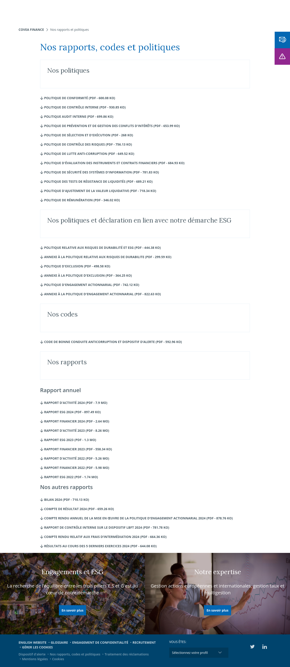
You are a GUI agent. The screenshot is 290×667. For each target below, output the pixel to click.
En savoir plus (72, 610)
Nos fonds (109, 11)
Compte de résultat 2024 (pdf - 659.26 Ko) (77, 509)
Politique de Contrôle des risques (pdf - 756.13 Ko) (86, 144)
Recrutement (144, 642)
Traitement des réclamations (127, 654)
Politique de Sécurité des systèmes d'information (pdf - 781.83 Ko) (99, 172)
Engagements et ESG (203, 11)
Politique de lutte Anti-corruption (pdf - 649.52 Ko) (87, 153)
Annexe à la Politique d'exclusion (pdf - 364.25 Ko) (86, 275)
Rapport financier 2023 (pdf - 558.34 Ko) (76, 449)
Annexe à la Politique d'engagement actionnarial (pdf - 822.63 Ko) (100, 294)
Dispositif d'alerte (32, 654)
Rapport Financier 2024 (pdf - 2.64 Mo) (74, 421)
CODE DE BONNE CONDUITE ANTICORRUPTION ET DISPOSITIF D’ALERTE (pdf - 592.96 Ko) (111, 342)
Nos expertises (81, 11)
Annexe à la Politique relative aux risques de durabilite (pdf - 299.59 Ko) (105, 257)
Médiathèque (240, 11)
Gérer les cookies (37, 647)
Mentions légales (35, 659)
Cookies (58, 659)
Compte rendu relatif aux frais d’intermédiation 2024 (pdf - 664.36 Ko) (103, 537)
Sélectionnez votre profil (190, 652)
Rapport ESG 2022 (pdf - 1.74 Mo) (69, 477)
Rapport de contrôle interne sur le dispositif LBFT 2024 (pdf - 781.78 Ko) (104, 527)
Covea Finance (31, 29)
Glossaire (59, 642)
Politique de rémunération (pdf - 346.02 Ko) (80, 200)
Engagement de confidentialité (100, 642)
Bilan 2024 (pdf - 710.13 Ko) (64, 499)
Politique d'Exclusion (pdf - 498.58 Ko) (75, 266)
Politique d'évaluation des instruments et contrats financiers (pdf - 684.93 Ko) (112, 163)
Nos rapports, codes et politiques (75, 654)
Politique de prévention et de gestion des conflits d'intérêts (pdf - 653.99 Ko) (110, 126)
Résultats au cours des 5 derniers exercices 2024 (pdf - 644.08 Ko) (98, 546)
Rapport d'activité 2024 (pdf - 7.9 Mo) (73, 403)
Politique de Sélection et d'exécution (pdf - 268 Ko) (86, 135)
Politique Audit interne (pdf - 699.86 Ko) (76, 116)
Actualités (170, 11)
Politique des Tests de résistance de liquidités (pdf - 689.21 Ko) (96, 181)
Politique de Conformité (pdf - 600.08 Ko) (77, 98)
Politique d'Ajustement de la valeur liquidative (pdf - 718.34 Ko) (98, 191)
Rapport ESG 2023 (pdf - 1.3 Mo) (68, 440)
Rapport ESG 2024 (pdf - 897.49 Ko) (70, 412)
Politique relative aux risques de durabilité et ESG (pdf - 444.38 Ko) (100, 247)
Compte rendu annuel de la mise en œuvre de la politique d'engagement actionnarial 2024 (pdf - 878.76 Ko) (136, 518)
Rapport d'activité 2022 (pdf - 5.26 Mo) (74, 458)
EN (259, 11)
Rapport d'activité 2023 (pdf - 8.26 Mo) (74, 430)
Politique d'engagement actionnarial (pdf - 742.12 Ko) (89, 285)
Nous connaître (140, 11)
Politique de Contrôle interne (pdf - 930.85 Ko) (83, 107)
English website (32, 642)
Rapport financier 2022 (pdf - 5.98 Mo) (74, 467)
